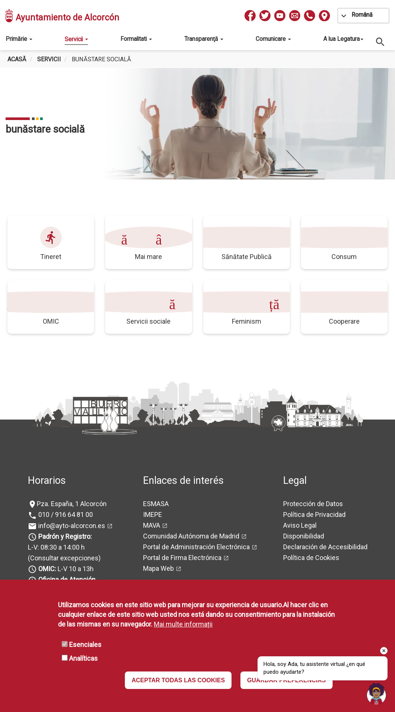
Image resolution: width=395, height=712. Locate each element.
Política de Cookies (311, 557)
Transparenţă (203, 38)
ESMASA (156, 504)
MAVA (151, 525)
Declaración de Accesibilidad (325, 547)
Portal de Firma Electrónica (182, 557)
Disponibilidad (303, 536)
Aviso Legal (300, 525)
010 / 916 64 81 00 (65, 514)
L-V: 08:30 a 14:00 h (56, 547)
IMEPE (152, 514)
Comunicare (273, 38)
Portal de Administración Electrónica (196, 547)
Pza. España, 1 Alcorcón (72, 504)
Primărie (19, 38)
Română (362, 14)
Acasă (16, 59)
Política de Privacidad (314, 514)
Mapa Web (158, 568)
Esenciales (85, 644)
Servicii (76, 39)
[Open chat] (376, 693)
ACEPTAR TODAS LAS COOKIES (178, 680)
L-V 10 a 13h (65, 569)
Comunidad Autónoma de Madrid (191, 536)
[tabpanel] (197, 123)
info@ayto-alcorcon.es (71, 526)
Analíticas (83, 658)
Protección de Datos (313, 504)
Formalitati (136, 38)
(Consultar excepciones (63, 558)
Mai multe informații (183, 624)
